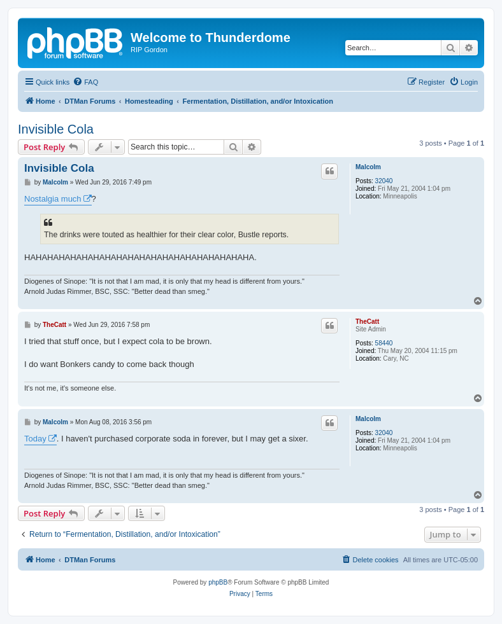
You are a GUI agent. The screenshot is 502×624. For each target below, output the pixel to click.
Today (35, 438)
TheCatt (367, 321)
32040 (384, 180)
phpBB (217, 582)
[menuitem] (85, 82)
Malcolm (368, 166)
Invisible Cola (56, 129)
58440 (384, 343)
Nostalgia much (53, 199)
